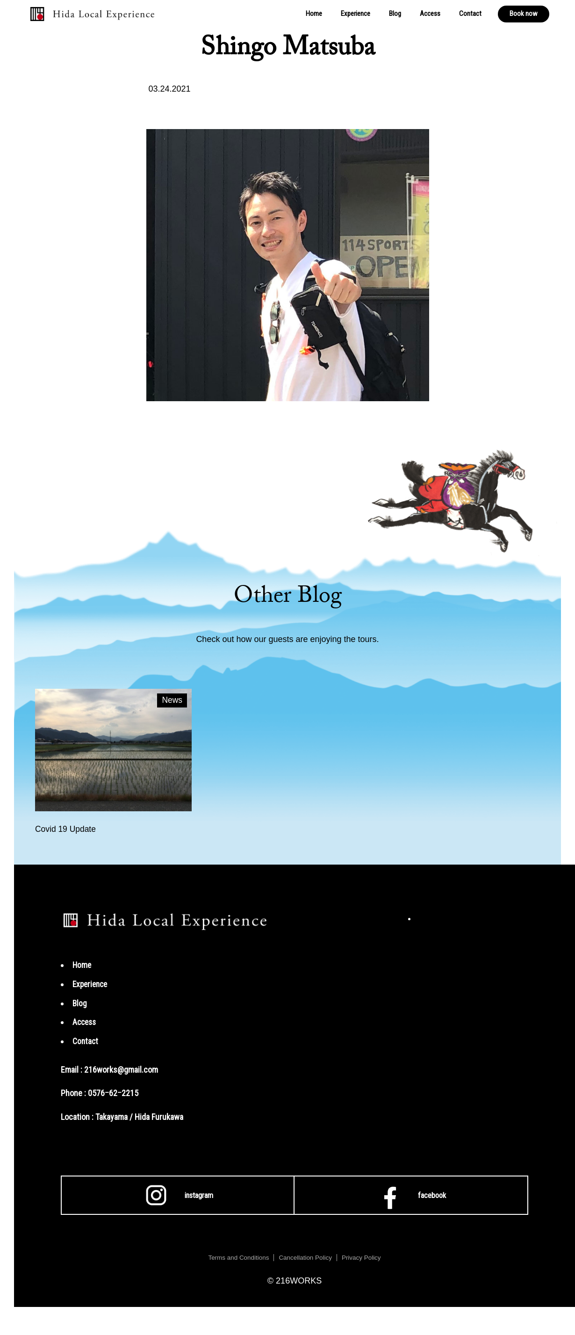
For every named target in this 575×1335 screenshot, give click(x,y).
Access (430, 13)
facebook (411, 1196)
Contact (470, 13)
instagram (178, 1196)
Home (314, 13)
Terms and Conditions (236, 1258)
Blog (395, 13)
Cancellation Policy (305, 1258)
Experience (355, 13)
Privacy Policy (363, 1258)
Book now (524, 13)
